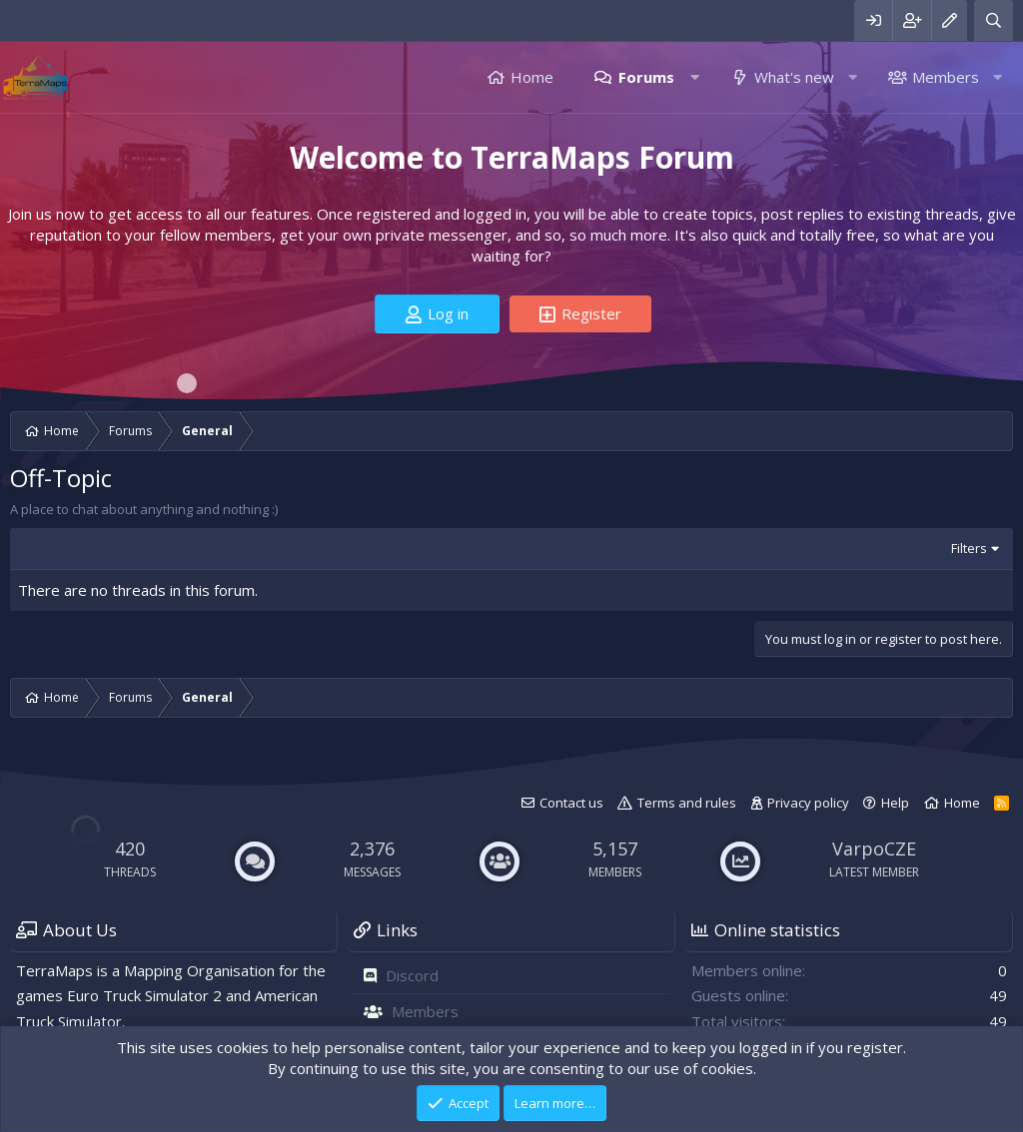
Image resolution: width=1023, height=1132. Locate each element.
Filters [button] (969, 548)
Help (895, 803)
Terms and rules (686, 803)
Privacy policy (808, 803)
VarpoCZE (874, 848)
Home (532, 77)
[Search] (993, 20)
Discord (412, 975)
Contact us (571, 803)
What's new (794, 77)
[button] (694, 77)
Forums (646, 77)
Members (945, 77)
